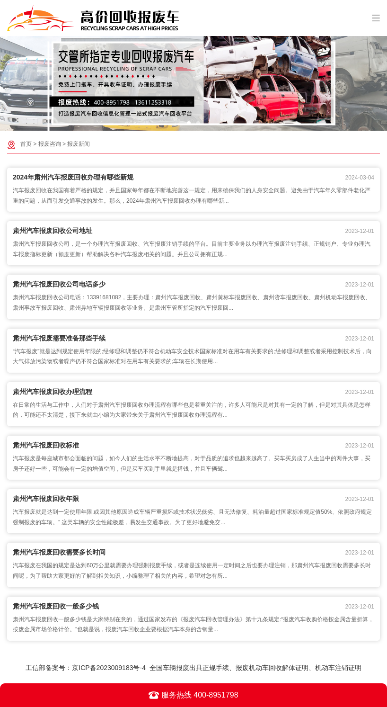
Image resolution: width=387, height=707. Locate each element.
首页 (26, 144)
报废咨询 (49, 144)
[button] (189, 123)
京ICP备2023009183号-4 (109, 667)
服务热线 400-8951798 (193, 695)
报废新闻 (78, 144)
